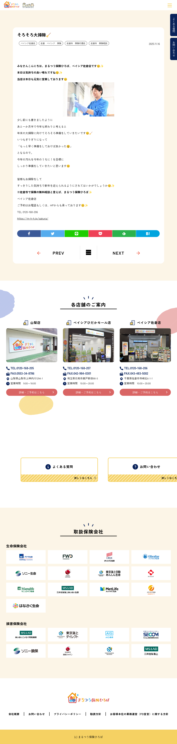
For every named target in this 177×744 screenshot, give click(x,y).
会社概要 (14, 714)
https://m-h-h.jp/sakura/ (32, 218)
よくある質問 (174, 25)
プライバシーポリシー (67, 714)
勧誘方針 (95, 714)
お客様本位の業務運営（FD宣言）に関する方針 (139, 714)
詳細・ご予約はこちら (32, 392)
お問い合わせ (174, 49)
